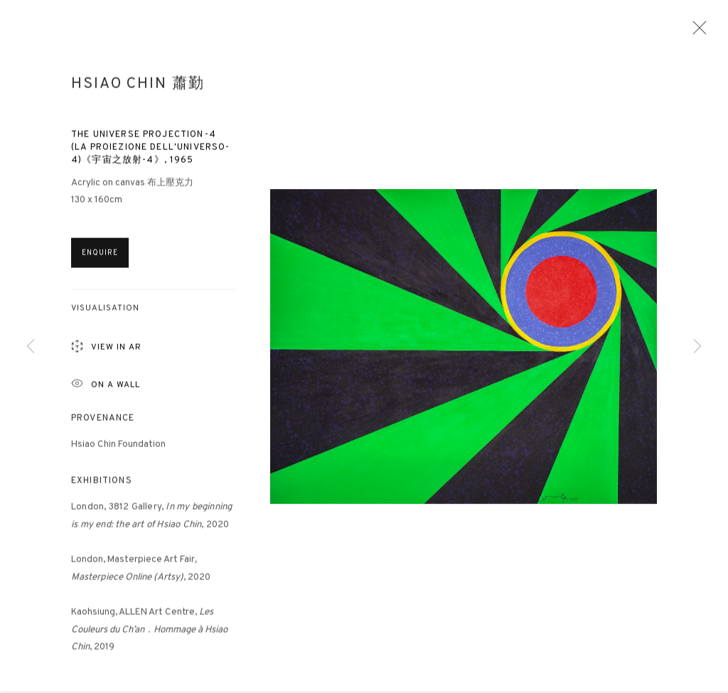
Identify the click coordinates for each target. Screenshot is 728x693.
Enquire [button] (100, 258)
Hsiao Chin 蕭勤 (137, 89)
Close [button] (696, 32)
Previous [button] (30, 346)
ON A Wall (105, 389)
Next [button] (697, 346)
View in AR (106, 353)
